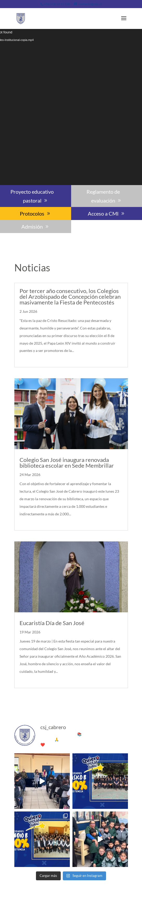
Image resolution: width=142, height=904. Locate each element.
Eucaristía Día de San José (52, 622)
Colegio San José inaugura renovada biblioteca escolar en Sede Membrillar (67, 462)
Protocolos (32, 213)
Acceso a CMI (103, 213)
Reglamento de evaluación (103, 196)
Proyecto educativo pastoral (32, 196)
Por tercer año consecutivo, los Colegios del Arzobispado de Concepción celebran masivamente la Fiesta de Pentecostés (70, 296)
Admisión (32, 226)
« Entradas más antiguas (37, 699)
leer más (28, 358)
